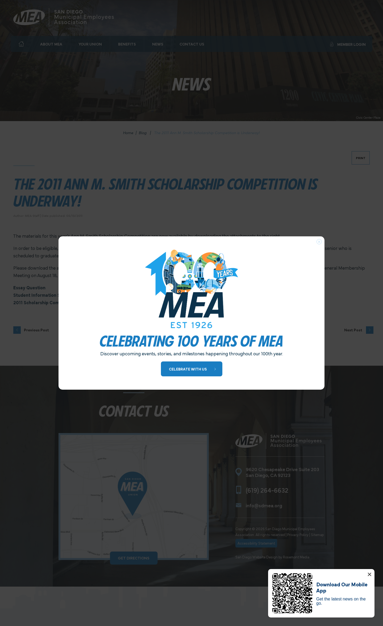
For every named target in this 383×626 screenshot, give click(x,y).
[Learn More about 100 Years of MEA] (191, 369)
